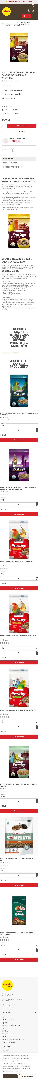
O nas (3, 1017)
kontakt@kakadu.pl (10, 1005)
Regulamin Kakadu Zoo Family (11, 1025)
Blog (3, 1028)
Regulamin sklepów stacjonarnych (13, 1039)
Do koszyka (22, 126)
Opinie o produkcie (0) (13, 167)
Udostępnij (12, 150)
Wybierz (3, 423)
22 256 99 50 (14, 141)
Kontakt (4, 1036)
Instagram (7, 1050)
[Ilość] (4, 126)
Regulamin (5, 1023)
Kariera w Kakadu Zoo (9, 1042)
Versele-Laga (8, 78)
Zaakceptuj (10, 1076)
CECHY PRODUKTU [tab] (10, 163)
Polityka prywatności (8, 1020)
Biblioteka (5, 1031)
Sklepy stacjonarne (8, 1034)
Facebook (3, 1050)
